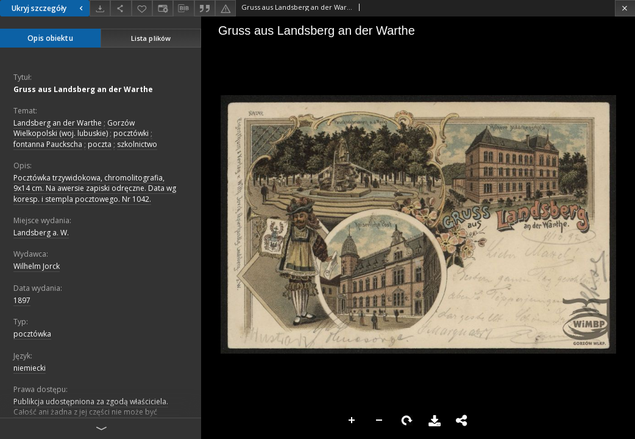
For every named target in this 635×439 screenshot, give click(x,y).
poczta (100, 144)
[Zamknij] (625, 8)
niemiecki (29, 368)
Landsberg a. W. (41, 232)
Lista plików (151, 38)
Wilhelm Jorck (36, 266)
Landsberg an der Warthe (57, 123)
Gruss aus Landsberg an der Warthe (83, 89)
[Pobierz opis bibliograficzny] (183, 8)
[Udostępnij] (120, 8)
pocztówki (131, 133)
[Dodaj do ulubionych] (142, 8)
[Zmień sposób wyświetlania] (162, 8)
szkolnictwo (137, 144)
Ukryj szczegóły (49, 8)
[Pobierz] (100, 8)
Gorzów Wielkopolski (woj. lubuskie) (74, 128)
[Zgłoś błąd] (225, 8)
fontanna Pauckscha (47, 144)
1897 (21, 300)
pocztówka (32, 334)
